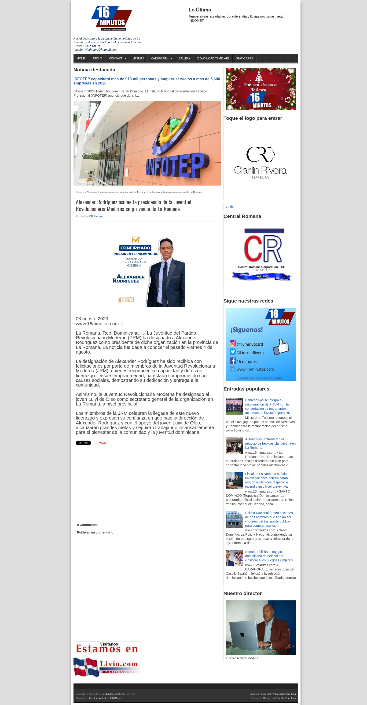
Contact (115, 58)
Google (280, 698)
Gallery (184, 58)
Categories (159, 58)
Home (81, 58)
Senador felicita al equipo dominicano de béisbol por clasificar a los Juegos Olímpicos (269, 556)
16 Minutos (107, 693)
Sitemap (138, 58)
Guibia (230, 207)
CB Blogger (96, 216)
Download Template (213, 58)
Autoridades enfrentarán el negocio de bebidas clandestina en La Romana (270, 443)
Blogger (267, 698)
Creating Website (98, 698)
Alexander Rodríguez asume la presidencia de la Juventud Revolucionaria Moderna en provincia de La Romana (133, 205)
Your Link (266, 693)
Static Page (244, 58)
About (97, 58)
